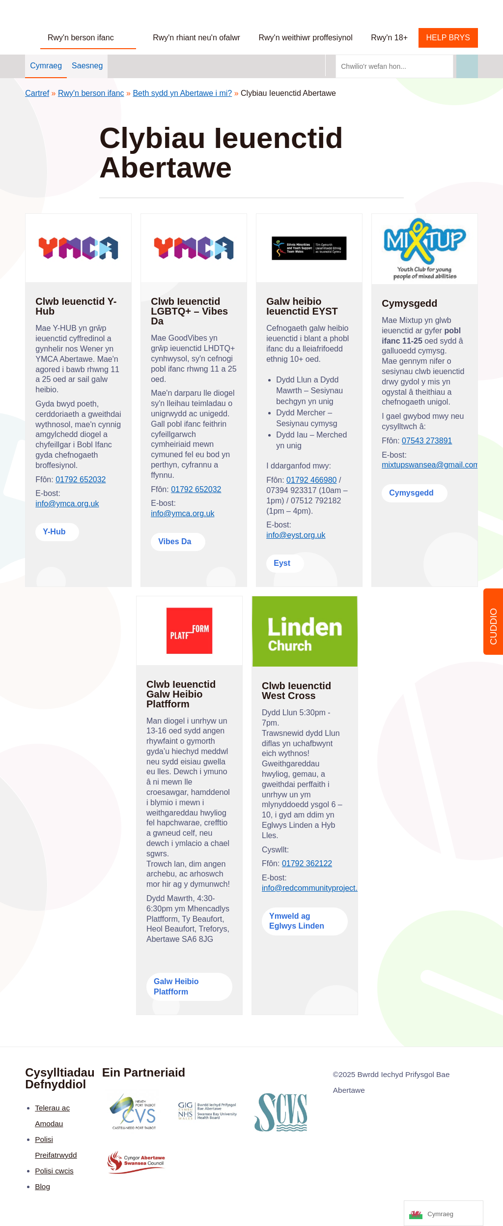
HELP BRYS (448, 37)
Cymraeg (46, 65)
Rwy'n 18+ (389, 37)
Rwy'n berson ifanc (81, 37)
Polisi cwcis (54, 1171)
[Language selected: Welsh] (443, 1213)
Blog (42, 1186)
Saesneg (87, 65)
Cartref (37, 93)
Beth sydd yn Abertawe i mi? (182, 93)
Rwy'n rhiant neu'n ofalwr (196, 37)
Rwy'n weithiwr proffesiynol (306, 37)
